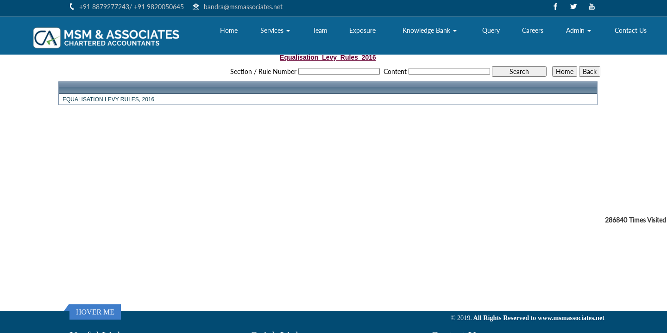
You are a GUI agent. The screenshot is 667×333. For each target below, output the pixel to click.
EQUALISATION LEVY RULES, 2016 (108, 99)
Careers (532, 30)
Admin (578, 30)
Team (320, 30)
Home (229, 30)
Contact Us (631, 30)
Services (275, 30)
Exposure (362, 30)
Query (491, 30)
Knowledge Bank (430, 30)
